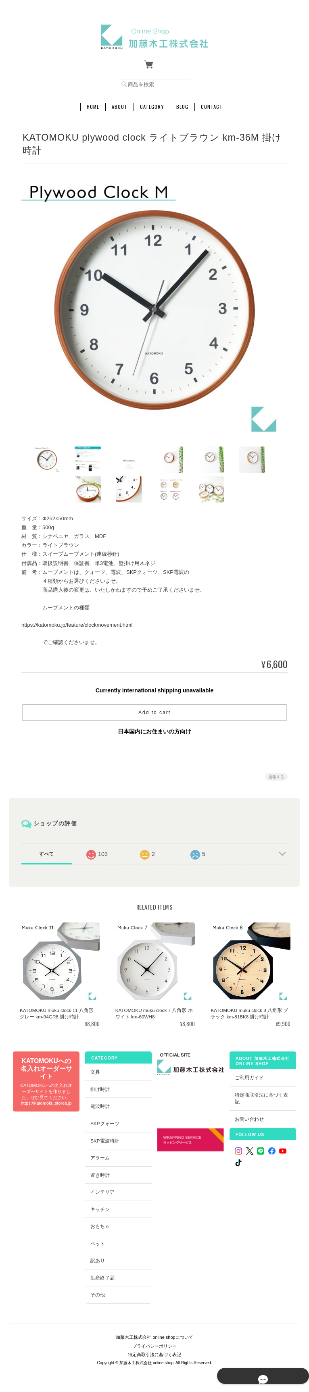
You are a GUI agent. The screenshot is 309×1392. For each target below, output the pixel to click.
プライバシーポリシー (154, 1340)
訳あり (97, 1258)
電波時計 (99, 1104)
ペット (97, 1241)
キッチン (99, 1206)
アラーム (99, 1155)
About (119, 103)
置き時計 (99, 1172)
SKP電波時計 (104, 1138)
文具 (95, 1069)
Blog (182, 103)
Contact (212, 103)
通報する (276, 774)
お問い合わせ (249, 1116)
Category (152, 103)
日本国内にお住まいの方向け (154, 728)
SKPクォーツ (104, 1121)
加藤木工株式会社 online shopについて (154, 1331)
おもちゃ (99, 1223)
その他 (97, 1292)
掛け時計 (99, 1086)
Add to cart (154, 710)
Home (93, 103)
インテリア (102, 1189)
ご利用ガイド (249, 1075)
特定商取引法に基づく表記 (261, 1096)
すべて (46, 851)
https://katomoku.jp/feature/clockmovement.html (76, 622)
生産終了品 (102, 1275)
